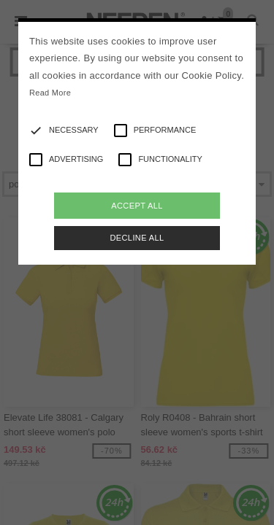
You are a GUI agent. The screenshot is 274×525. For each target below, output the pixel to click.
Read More (50, 92)
